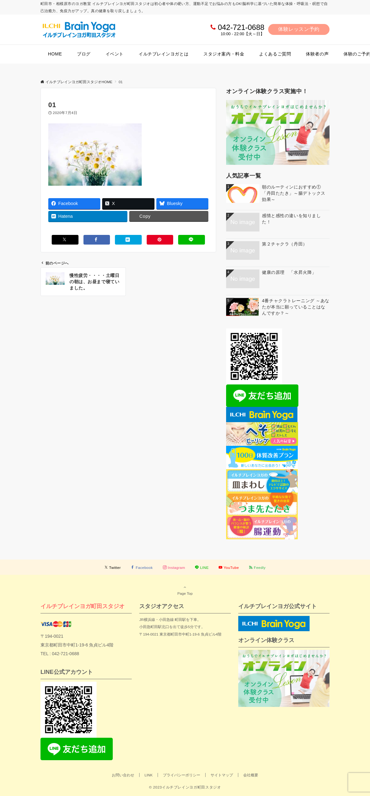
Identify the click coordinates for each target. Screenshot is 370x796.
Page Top (185, 590)
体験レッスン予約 (299, 29)
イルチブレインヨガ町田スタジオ (82, 606)
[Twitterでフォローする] (112, 567)
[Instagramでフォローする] (174, 567)
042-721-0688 (241, 27)
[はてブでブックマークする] (128, 240)
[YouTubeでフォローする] (229, 567)
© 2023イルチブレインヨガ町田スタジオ (185, 787)
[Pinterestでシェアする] (160, 240)
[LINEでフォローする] (202, 567)
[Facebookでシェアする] (96, 240)
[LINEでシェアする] (191, 240)
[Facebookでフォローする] (142, 567)
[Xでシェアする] (65, 240)
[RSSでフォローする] (257, 567)
